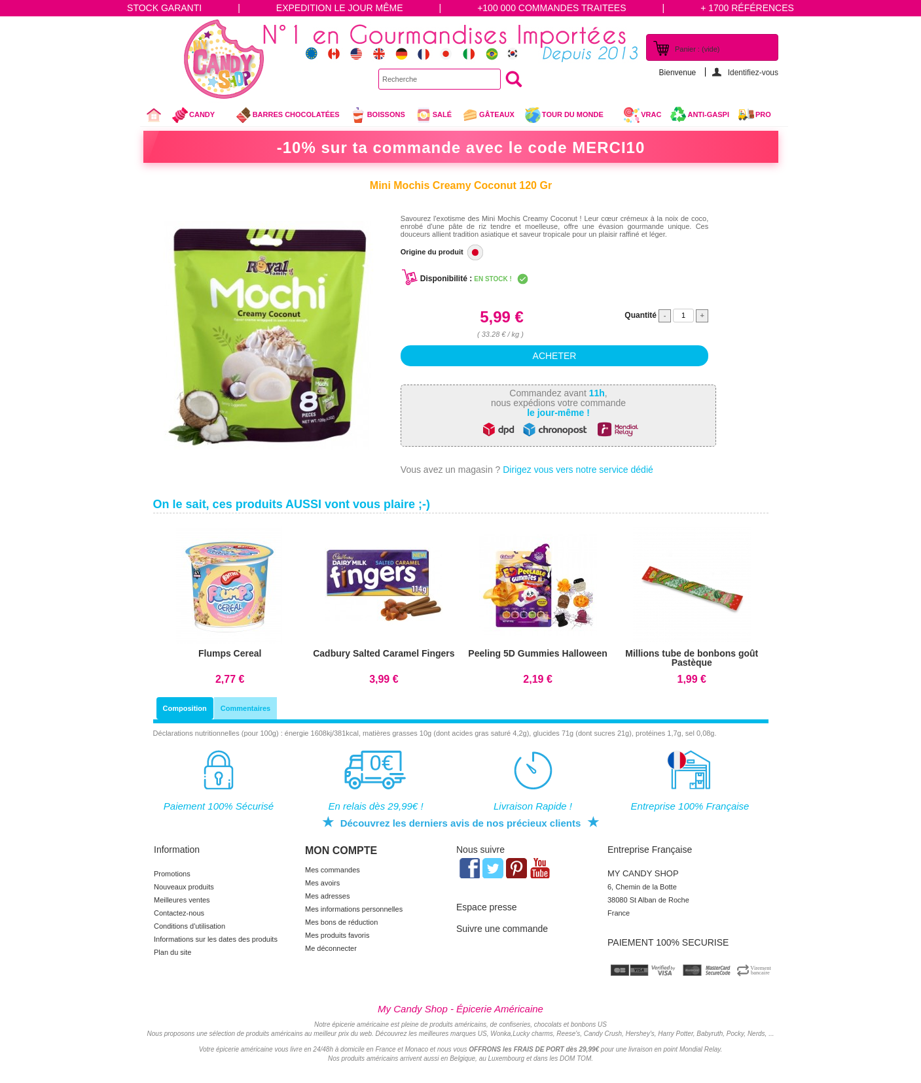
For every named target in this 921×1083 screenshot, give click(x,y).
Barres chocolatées (287, 115)
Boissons (377, 115)
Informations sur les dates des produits (216, 939)
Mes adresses (327, 896)
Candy (198, 116)
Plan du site (172, 952)
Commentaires (245, 708)
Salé (433, 115)
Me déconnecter (331, 948)
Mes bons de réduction (341, 922)
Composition (185, 708)
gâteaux (488, 115)
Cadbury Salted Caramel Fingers (383, 653)
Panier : (697, 49)
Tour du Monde (569, 116)
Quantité (640, 315)
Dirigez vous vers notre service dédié (578, 469)
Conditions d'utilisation (189, 926)
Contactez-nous (179, 913)
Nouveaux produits (184, 887)
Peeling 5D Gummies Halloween (537, 653)
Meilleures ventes (182, 900)
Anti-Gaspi (708, 114)
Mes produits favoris (337, 935)
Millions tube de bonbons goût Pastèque (691, 658)
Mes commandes (332, 870)
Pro (763, 114)
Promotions (172, 874)
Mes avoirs (322, 883)
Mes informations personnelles (354, 909)
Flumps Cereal (229, 653)
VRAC (642, 115)
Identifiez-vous (753, 72)
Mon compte (341, 850)
